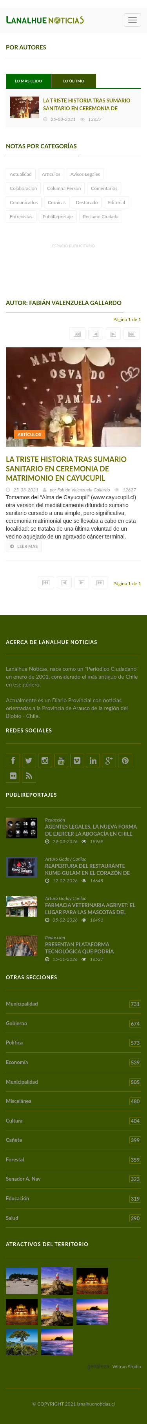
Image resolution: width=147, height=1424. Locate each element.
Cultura (73, 1121)
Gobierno (73, 1024)
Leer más (24, 546)
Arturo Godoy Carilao (66, 859)
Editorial (116, 202)
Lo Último (73, 81)
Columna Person (64, 188)
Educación (73, 1199)
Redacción (55, 820)
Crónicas (56, 202)
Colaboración (23, 188)
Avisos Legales (85, 174)
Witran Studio (127, 1366)
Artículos (51, 174)
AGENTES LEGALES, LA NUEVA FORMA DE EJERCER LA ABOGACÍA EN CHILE (91, 830)
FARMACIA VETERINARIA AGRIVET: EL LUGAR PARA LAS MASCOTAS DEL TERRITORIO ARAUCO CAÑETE (90, 912)
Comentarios (104, 188)
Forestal (73, 1160)
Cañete (73, 1140)
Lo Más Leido (28, 81)
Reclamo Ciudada (101, 216)
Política (73, 1043)
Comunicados (24, 202)
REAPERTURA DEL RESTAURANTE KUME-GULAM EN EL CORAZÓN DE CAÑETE (87, 873)
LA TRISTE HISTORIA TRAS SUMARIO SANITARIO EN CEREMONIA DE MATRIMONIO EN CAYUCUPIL (87, 108)
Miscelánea (73, 1101)
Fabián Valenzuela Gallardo (83, 490)
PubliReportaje (58, 216)
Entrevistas (21, 216)
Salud (73, 1218)
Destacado (87, 202)
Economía (73, 1062)
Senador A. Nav (73, 1179)
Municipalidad (73, 1004)
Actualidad (21, 174)
